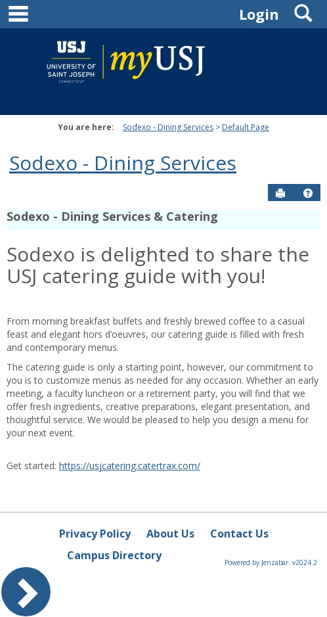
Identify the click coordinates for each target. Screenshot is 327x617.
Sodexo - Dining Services (168, 127)
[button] (307, 193)
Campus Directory (114, 555)
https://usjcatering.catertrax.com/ (129, 465)
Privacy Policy (95, 533)
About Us (170, 533)
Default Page (245, 127)
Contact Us (239, 533)
